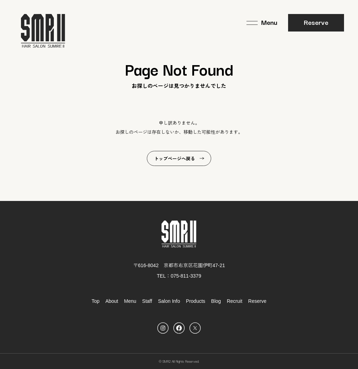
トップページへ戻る (174, 158)
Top (96, 301)
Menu (130, 301)
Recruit (234, 301)
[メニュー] (261, 22)
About (111, 301)
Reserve (316, 22)
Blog (216, 301)
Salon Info (169, 301)
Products (195, 301)
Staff (147, 301)
